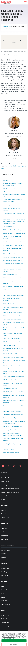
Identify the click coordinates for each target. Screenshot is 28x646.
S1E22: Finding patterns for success (12, 319)
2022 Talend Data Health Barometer (12, 254)
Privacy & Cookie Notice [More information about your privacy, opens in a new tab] (9, 638)
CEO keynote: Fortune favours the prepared (14, 230)
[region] (14, 638)
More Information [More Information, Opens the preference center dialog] (14, 644)
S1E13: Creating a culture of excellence (13, 286)
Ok (14, 641)
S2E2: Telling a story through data (11, 338)
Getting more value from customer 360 (13, 414)
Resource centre (6, 26)
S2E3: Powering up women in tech (11, 342)
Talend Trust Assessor (8, 449)
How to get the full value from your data (13, 245)
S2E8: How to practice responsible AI (12, 260)
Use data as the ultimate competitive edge (14, 233)
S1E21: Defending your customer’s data (13, 315)
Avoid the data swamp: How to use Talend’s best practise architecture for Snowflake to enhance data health (14, 221)
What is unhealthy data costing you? (12, 411)
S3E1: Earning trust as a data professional (13, 205)
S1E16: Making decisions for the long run (13, 295)
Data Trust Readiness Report (10, 418)
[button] (25, 2)
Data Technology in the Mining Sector (12, 426)
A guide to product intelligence (11, 430)
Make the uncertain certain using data (12, 242)
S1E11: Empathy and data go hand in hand (13, 277)
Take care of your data (8, 226)
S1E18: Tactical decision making (11, 304)
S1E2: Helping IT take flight (10, 388)
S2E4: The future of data (9, 345)
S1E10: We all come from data (10, 274)
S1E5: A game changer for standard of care (13, 376)
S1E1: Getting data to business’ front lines (13, 392)
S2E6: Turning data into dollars (11, 354)
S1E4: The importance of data (10, 380)
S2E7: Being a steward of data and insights (13, 357)
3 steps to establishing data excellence (13, 257)
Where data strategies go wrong (11, 452)
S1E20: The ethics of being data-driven (12, 312)
